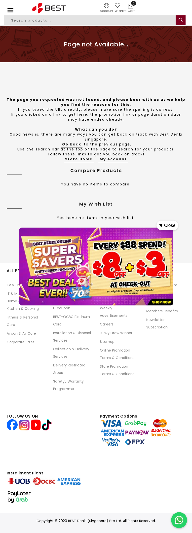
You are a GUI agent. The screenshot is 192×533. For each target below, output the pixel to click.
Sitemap (107, 341)
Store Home (79, 159)
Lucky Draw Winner (116, 332)
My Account (113, 159)
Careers (107, 324)
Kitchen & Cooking (23, 308)
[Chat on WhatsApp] (179, 520)
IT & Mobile (16, 293)
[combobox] (90, 20)
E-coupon (61, 308)
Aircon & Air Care (21, 333)
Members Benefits (162, 311)
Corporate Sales (21, 342)
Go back (71, 144)
